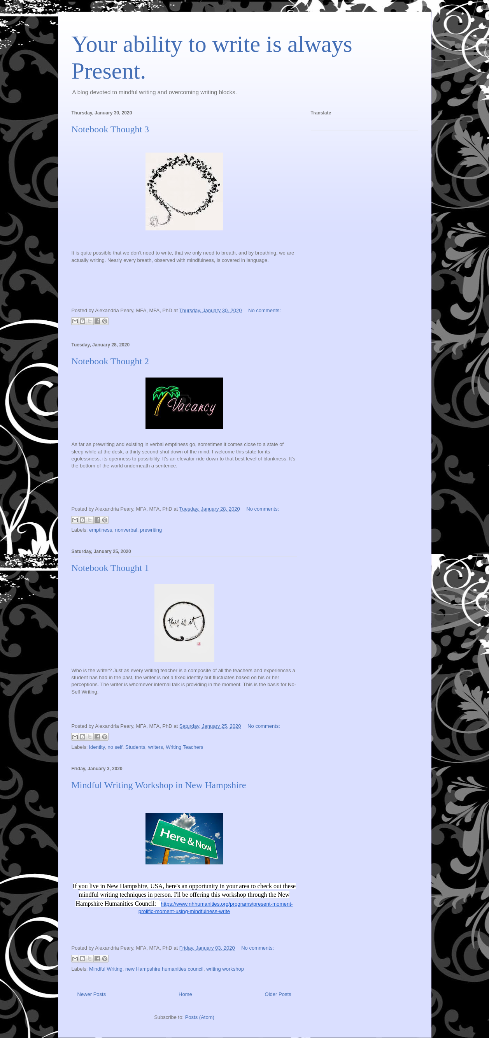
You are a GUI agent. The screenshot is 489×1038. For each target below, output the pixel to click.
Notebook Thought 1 (110, 568)
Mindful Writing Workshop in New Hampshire (159, 785)
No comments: (264, 310)
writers (155, 747)
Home (185, 994)
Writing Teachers (184, 747)
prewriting (151, 530)
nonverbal (126, 530)
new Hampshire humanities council (164, 969)
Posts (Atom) (199, 1017)
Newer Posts (91, 994)
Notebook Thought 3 (110, 129)
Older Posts (278, 994)
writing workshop (225, 969)
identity (97, 747)
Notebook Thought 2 (110, 361)
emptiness (100, 530)
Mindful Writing (106, 969)
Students (135, 747)
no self (115, 747)
